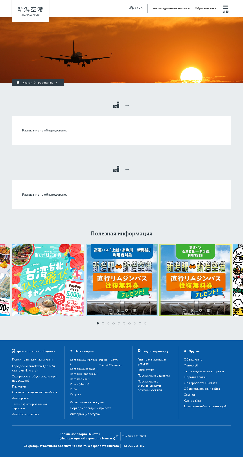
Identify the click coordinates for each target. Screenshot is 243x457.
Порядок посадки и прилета (90, 408)
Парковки (19, 386)
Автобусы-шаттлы (25, 414)
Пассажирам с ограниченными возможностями (150, 385)
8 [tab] (135, 323)
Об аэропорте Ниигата (200, 383)
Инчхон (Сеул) (108, 359)
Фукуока (75, 394)
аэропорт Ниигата (30, 11)
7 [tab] (129, 323)
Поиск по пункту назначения (32, 359)
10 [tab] (145, 323)
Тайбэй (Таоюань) (110, 365)
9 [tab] (140, 323)
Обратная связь (205, 8)
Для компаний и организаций (205, 406)
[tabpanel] (121, 280)
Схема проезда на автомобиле (34, 392)
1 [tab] (98, 323)
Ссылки (189, 394)
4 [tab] (113, 323)
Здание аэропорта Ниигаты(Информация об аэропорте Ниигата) (87, 436)
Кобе (73, 389)
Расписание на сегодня (87, 402)
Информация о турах (85, 414)
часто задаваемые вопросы (171, 8)
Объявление (193, 359)
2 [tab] (103, 323)
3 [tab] (108, 323)
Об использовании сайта (202, 388)
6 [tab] (124, 323)
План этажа (146, 369)
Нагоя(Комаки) (80, 379)
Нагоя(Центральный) (84, 373)
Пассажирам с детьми (154, 375)
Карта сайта (192, 400)
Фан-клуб (191, 365)
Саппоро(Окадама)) (84, 368)
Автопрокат (20, 398)
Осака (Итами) (79, 384)
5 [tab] (119, 323)
